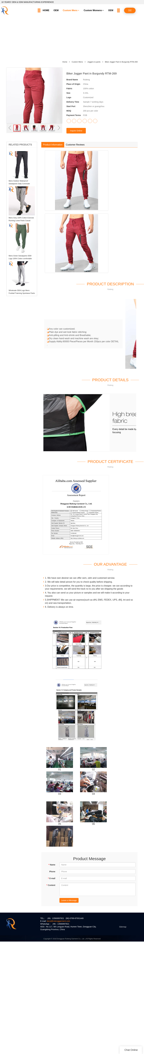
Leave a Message (69, 900)
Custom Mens (70, 10)
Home (64, 62)
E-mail (51, 878)
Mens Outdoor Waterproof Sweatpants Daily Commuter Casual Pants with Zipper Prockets (21, 183)
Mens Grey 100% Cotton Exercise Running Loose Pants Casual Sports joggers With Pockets (21, 220)
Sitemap (122, 927)
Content (50, 885)
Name (51, 865)
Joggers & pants (94, 62)
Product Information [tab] (53, 144)
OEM (55, 10)
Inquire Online (76, 131)
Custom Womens (93, 10)
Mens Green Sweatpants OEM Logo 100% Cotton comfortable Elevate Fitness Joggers (20, 258)
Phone (52, 871)
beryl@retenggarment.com (58, 921)
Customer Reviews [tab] (75, 144)
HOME (46, 10)
